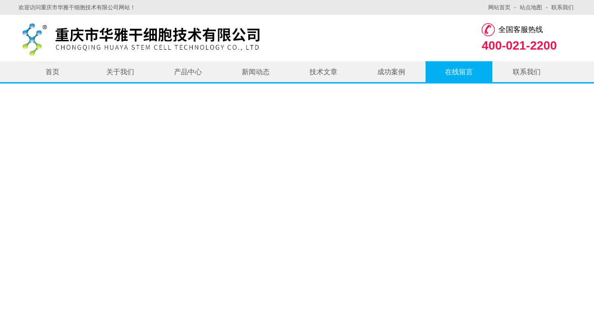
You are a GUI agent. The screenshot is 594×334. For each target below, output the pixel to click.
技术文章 (323, 72)
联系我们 (562, 7)
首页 (52, 72)
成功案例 (391, 72)
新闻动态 (256, 72)
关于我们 (120, 72)
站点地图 (531, 7)
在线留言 (459, 72)
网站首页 (499, 7)
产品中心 (188, 72)
